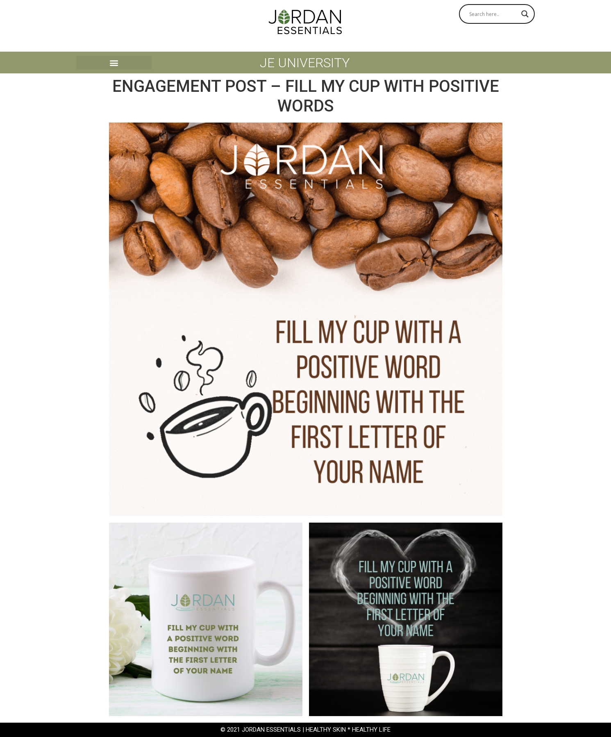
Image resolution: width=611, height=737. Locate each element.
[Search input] (493, 14)
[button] (114, 62)
